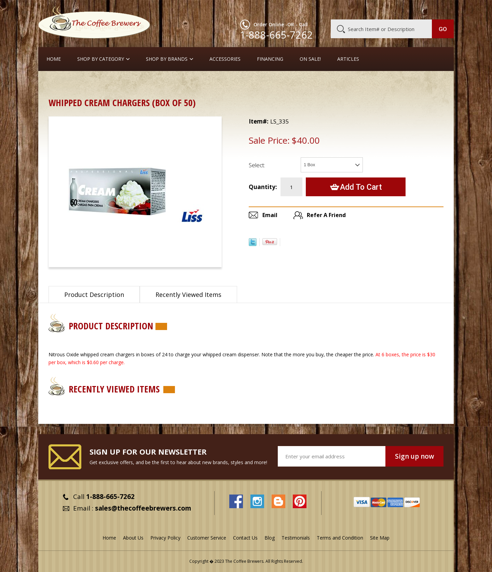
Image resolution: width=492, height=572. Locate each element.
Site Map (380, 537)
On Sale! (310, 59)
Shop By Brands (167, 59)
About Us (329, 9)
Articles (348, 59)
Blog (396, 9)
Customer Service (364, 9)
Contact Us (245, 537)
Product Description (94, 294)
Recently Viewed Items (188, 294)
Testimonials (296, 537)
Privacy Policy (165, 537)
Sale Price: (269, 140)
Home (53, 59)
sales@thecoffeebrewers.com (143, 508)
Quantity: (263, 187)
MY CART (440, 8)
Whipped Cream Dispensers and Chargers (154, 83)
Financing (270, 59)
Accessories (225, 59)
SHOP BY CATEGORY (100, 59)
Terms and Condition (340, 537)
